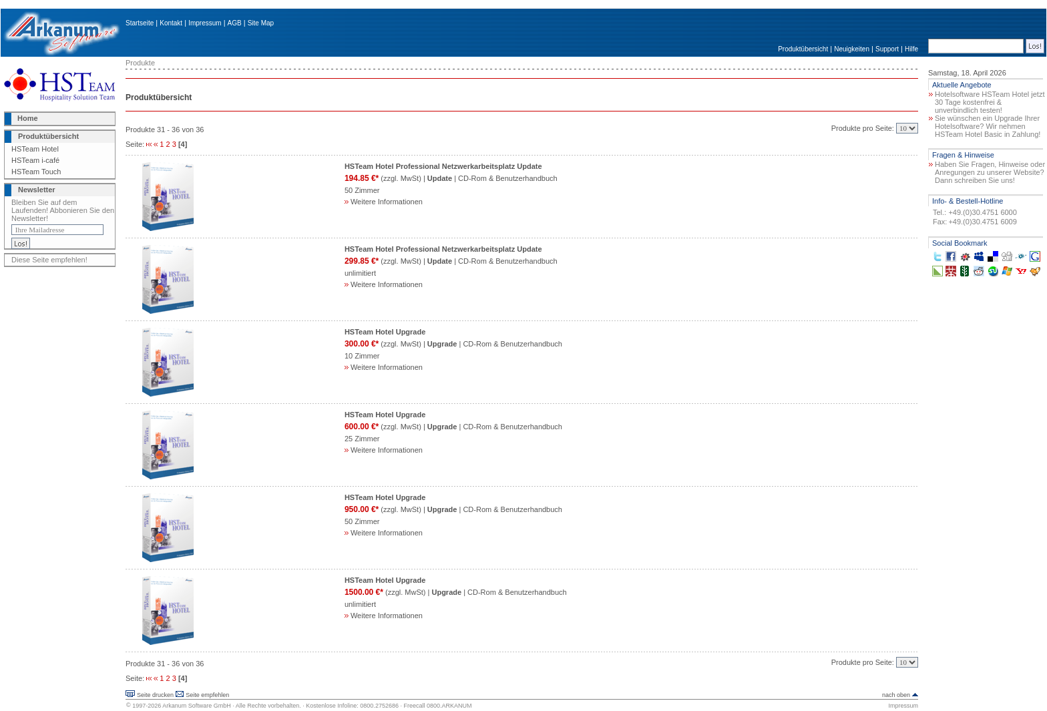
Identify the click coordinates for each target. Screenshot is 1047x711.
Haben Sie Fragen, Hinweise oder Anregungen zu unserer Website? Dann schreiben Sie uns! (990, 172)
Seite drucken (155, 695)
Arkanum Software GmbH (196, 705)
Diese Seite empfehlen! (49, 260)
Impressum (204, 23)
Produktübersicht (803, 49)
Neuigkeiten (851, 49)
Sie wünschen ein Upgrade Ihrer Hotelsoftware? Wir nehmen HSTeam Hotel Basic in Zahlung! (987, 126)
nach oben (896, 695)
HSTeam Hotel (35, 149)
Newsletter (36, 190)
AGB (235, 23)
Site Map (261, 23)
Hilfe (911, 49)
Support (887, 49)
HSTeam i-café (35, 160)
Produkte (140, 63)
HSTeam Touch (36, 172)
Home (27, 118)
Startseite (140, 23)
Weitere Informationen (384, 202)
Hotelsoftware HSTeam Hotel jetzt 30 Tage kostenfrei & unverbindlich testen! (989, 102)
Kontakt (171, 23)
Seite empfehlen (207, 695)
